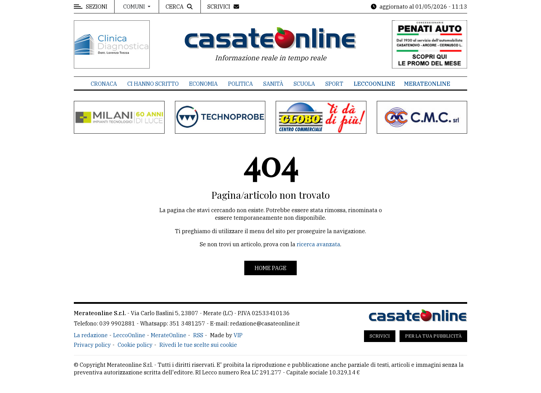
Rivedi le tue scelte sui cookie (198, 344)
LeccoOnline (374, 83)
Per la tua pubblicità (433, 336)
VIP (238, 335)
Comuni (134, 6)
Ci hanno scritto (153, 83)
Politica (240, 83)
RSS (198, 335)
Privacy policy (92, 344)
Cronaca (104, 83)
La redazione (91, 335)
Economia (203, 83)
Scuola (304, 83)
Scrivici (380, 336)
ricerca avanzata (318, 244)
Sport (334, 83)
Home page (270, 268)
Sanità (273, 83)
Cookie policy (135, 344)
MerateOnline (427, 83)
